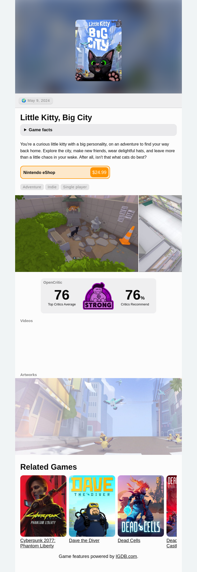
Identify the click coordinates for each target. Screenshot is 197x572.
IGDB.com (126, 556)
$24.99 (99, 172)
